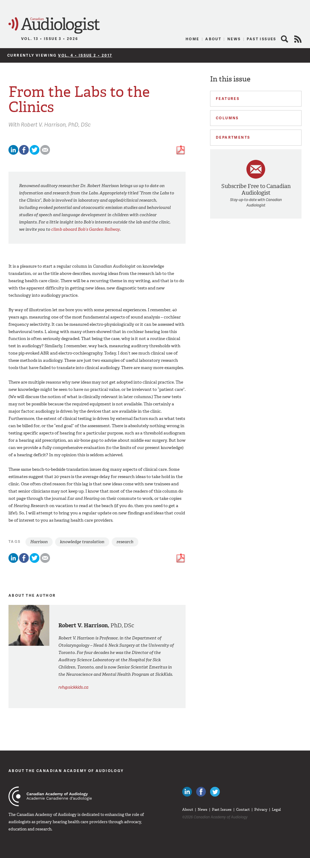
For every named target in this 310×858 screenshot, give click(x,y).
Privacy (260, 809)
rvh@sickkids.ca (73, 687)
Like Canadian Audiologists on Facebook (201, 792)
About (213, 38)
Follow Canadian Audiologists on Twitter (215, 792)
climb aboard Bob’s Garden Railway (85, 229)
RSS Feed (298, 39)
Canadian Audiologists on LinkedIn (187, 792)
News (234, 38)
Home (193, 38)
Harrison (39, 542)
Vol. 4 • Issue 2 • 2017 (85, 55)
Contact (243, 809)
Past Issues (261, 38)
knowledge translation (82, 542)
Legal (276, 809)
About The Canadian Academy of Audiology (66, 770)
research (125, 542)
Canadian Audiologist (54, 25)
